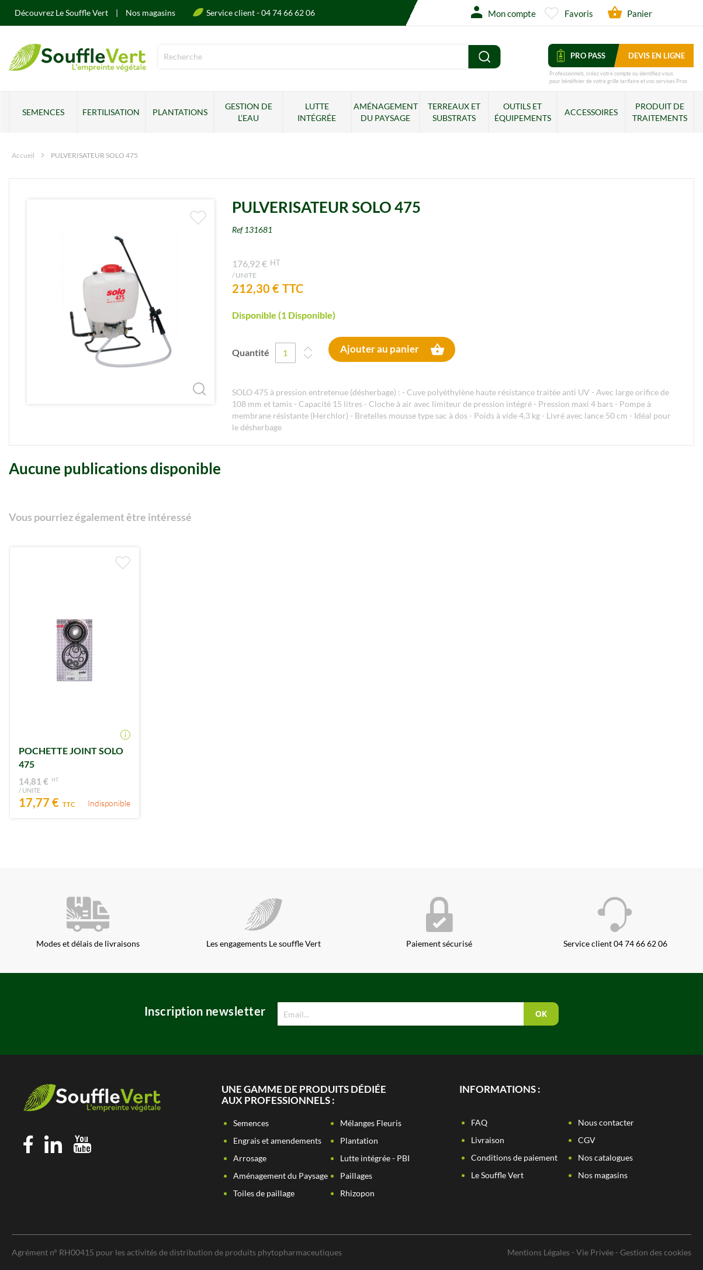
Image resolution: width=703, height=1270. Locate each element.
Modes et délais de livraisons (88, 922)
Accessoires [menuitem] (591, 112)
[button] (191, 380)
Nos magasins (150, 13)
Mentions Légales (538, 1252)
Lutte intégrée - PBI (375, 1158)
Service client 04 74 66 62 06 (615, 922)
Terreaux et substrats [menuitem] (454, 112)
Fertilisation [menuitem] (111, 112)
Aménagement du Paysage (280, 1176)
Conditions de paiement (514, 1157)
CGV (586, 1140)
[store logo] (77, 67)
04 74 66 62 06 (288, 13)
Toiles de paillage (264, 1193)
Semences (251, 1123)
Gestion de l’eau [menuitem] (248, 112)
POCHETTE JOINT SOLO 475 (71, 757)
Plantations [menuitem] (180, 112)
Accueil (23, 155)
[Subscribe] (541, 1014)
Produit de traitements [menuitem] (659, 112)
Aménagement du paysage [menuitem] (386, 112)
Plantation (359, 1140)
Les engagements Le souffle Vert (263, 922)
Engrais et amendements (277, 1140)
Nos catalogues (605, 1157)
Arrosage (249, 1158)
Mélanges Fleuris (370, 1123)
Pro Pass (581, 55)
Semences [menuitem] (43, 112)
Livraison (487, 1140)
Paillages (356, 1176)
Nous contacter (606, 1122)
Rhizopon (357, 1193)
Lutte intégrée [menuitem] (316, 112)
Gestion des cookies (655, 1252)
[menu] (351, 112)
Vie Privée (595, 1252)
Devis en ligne (656, 55)
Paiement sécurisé (439, 922)
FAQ (479, 1122)
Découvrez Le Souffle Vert (62, 13)
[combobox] (313, 56)
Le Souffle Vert (497, 1175)
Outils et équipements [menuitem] (522, 112)
